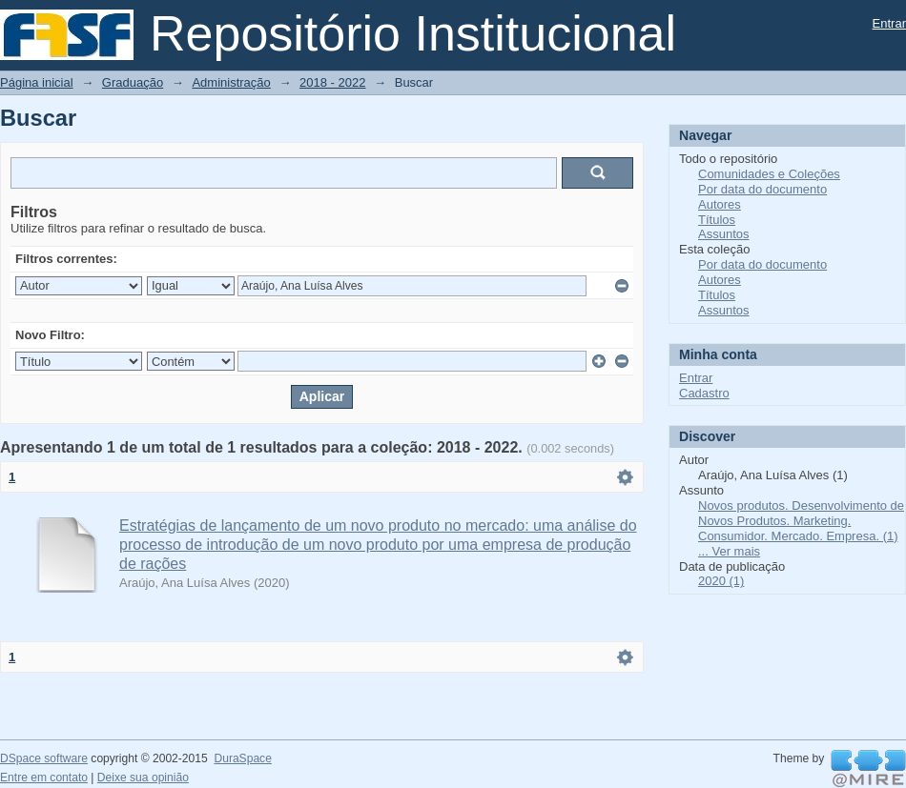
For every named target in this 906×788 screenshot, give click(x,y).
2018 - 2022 (332, 82)
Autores (719, 204)
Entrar (889, 23)
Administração (231, 82)
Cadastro (704, 393)
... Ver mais (729, 551)
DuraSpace (242, 758)
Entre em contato (44, 777)
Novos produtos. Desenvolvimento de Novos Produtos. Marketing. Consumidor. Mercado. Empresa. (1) (801, 520)
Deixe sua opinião (143, 777)
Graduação (132, 82)
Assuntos (723, 234)
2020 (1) (721, 581)
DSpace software (44, 758)
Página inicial (36, 82)
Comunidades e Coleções (769, 174)
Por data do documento (762, 189)
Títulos (716, 219)
